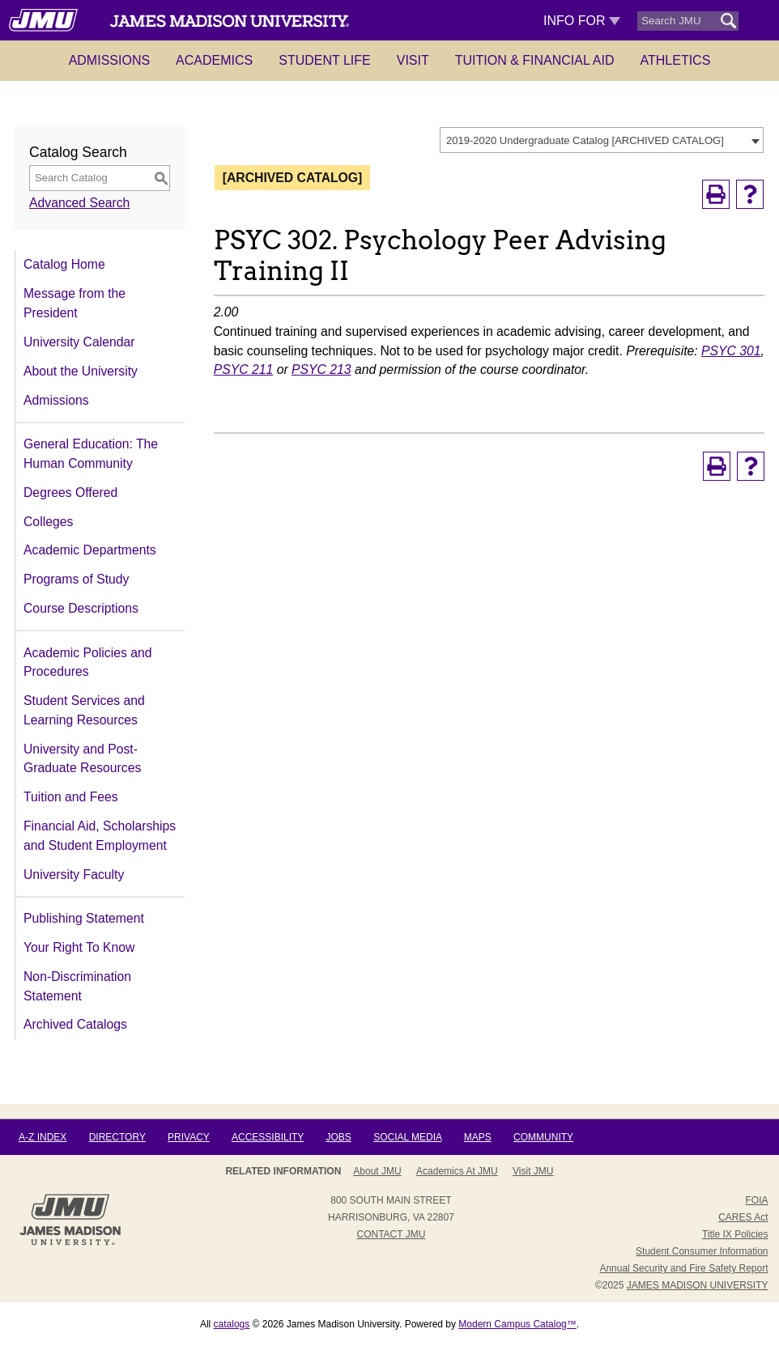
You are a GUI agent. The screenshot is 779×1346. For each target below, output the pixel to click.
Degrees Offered (70, 492)
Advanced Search (79, 203)
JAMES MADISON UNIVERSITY (697, 1285)
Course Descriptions (80, 608)
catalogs (232, 1324)
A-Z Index (42, 1137)
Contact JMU (390, 1234)
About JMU (377, 1171)
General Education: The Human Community (90, 453)
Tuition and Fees (70, 797)
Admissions (109, 60)
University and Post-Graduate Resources (82, 758)
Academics (214, 60)
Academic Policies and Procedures (87, 662)
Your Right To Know (78, 947)
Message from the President (74, 303)
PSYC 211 (244, 369)
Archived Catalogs (75, 1024)
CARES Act (743, 1217)
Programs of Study (76, 579)
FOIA (756, 1200)
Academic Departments (89, 550)
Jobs (338, 1137)
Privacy (189, 1137)
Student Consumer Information (702, 1251)
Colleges (48, 522)
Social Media (407, 1137)
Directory (117, 1137)
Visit (413, 60)
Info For (581, 21)
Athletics (676, 60)
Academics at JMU (457, 1171)
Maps (478, 1137)
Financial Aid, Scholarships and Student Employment (99, 835)
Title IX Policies (735, 1234)
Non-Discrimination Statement (77, 986)
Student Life (325, 60)
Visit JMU (533, 1171)
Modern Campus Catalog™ (517, 1324)
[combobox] (602, 140)
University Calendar (78, 342)
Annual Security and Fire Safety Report (683, 1268)
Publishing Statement (83, 918)
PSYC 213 (321, 369)
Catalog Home (64, 264)
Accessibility (268, 1137)
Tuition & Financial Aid (535, 60)
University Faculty (73, 874)
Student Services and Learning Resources (84, 710)
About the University (80, 371)
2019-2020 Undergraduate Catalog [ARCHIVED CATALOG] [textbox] (585, 140)
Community (543, 1137)
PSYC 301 (731, 351)
